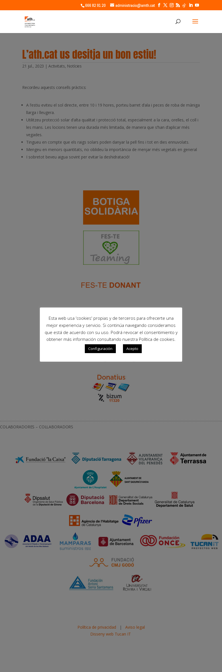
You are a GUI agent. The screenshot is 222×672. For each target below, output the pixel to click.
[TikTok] (184, 5)
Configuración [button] (100, 348)
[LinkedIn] (191, 5)
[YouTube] (197, 5)
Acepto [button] (132, 348)
